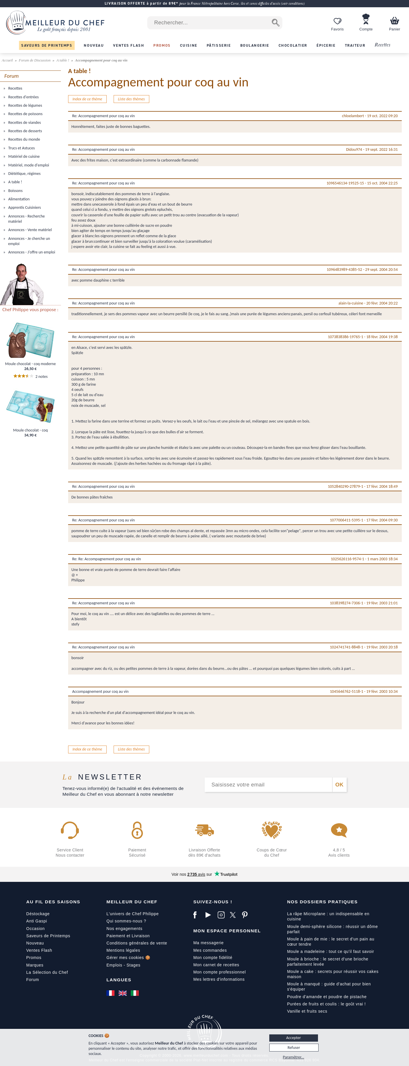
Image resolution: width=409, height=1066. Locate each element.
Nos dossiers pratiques (322, 901)
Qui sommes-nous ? (126, 921)
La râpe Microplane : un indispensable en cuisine (328, 916)
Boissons (15, 190)
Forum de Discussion (35, 60)
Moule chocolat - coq (30, 430)
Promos (33, 957)
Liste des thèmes (131, 99)
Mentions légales (123, 950)
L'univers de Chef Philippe (132, 913)
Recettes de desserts (24, 130)
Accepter (293, 1037)
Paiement (115, 935)
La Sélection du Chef (47, 972)
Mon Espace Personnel (227, 930)
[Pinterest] (246, 915)
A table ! (63, 60)
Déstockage (38, 913)
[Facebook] (198, 915)
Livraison (141, 935)
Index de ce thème (87, 99)
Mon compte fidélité (212, 957)
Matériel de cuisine (23, 156)
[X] (234, 915)
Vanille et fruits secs (307, 1011)
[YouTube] (210, 915)
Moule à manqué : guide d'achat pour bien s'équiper (329, 986)
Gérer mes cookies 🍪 (128, 957)
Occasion (35, 928)
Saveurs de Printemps (48, 935)
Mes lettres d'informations (219, 979)
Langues (118, 979)
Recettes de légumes (24, 105)
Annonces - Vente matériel (29, 229)
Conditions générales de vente (136, 943)
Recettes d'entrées (23, 97)
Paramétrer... (293, 1057)
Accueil (8, 60)
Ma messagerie (208, 942)
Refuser (294, 1047)
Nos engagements (124, 928)
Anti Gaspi (36, 921)
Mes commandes (210, 950)
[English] (123, 993)
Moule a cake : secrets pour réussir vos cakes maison (333, 974)
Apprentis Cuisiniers (24, 207)
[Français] (111, 993)
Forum (32, 979)
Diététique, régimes (24, 173)
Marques (34, 965)
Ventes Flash (39, 950)
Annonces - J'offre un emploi (31, 252)
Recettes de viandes (24, 122)
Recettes (382, 45)
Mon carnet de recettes (216, 964)
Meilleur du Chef (131, 901)
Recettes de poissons (24, 113)
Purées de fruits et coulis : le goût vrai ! (326, 1004)
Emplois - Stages (123, 965)
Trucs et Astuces (21, 148)
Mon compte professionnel (219, 972)
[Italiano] (135, 993)
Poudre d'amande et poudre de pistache (327, 996)
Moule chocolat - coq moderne (30, 364)
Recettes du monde (23, 139)
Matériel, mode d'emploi (28, 165)
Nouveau (35, 943)
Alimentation (18, 199)
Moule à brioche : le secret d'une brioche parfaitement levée (327, 962)
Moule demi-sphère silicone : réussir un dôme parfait (332, 929)
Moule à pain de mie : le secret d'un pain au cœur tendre (330, 942)
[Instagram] (222, 915)
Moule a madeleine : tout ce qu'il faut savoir (330, 951)
